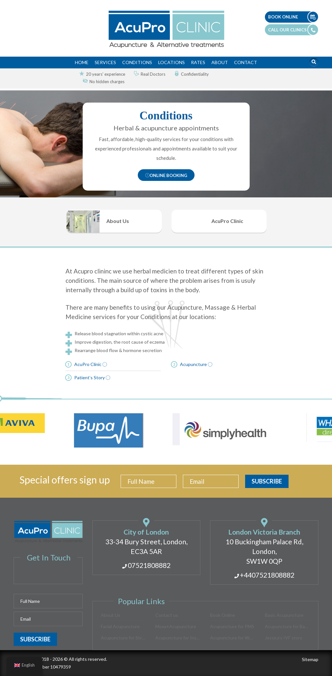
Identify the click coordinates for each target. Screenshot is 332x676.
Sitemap (310, 659)
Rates (198, 62)
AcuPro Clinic (90, 512)
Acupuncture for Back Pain (287, 626)
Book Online (222, 615)
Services (105, 62)
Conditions (137, 62)
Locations (171, 62)
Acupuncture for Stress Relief (123, 637)
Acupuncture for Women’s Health (232, 637)
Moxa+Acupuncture (175, 626)
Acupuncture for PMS (232, 626)
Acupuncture (196, 512)
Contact (245, 62)
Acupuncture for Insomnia (177, 637)
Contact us (166, 615)
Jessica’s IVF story (283, 637)
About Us (110, 615)
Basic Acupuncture (284, 615)
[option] (99, 74)
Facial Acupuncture (120, 626)
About (219, 62)
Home (82, 62)
